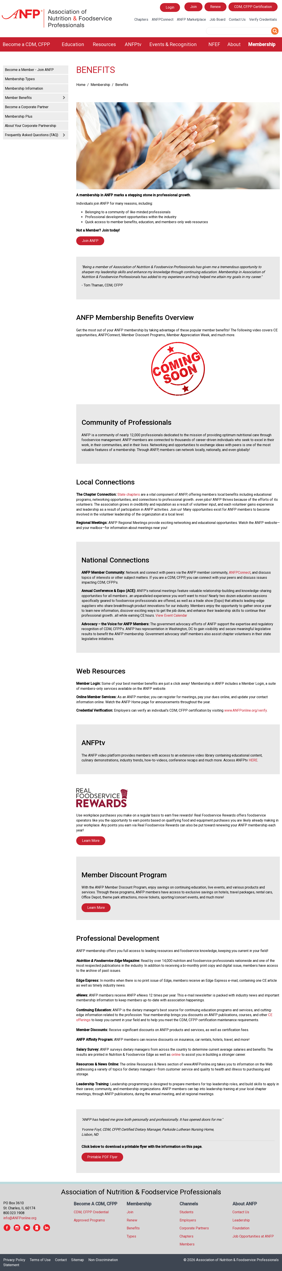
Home (80, 85)
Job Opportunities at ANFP (253, 1236)
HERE (253, 760)
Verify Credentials (263, 19)
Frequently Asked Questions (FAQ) (31, 135)
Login (169, 7)
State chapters (128, 494)
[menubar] (141, 44)
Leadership (241, 1220)
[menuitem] (29, 44)
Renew (215, 7)
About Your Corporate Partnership (30, 126)
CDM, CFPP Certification (253, 7)
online (176, 1054)
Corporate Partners (194, 1228)
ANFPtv (133, 44)
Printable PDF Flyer (102, 1157)
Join (193, 7)
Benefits (133, 1228)
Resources (104, 44)
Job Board (217, 19)
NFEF (214, 44)
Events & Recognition (173, 44)
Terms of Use (40, 1260)
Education (73, 44)
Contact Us (237, 19)
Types (131, 1236)
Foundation (240, 1228)
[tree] (35, 102)
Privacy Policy (14, 1260)
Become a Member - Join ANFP (29, 70)
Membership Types (20, 79)
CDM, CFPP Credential (91, 1212)
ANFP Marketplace (191, 19)
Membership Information (24, 88)
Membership (261, 44)
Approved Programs (89, 1220)
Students (186, 1212)
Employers (188, 1220)
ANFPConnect (162, 19)
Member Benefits (18, 98)
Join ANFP (90, 241)
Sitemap (77, 1260)
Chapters (141, 19)
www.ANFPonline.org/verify (245, 710)
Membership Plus (18, 116)
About (234, 44)
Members (187, 1244)
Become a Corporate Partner (26, 107)
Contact (61, 1260)
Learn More (91, 841)
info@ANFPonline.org (19, 1218)
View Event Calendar (171, 615)
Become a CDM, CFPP (26, 44)
